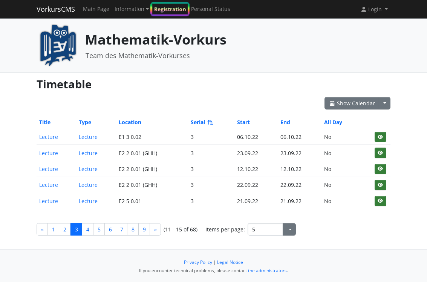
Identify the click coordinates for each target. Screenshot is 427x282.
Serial (201, 122)
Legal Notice (230, 262)
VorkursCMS (56, 9)
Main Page (96, 9)
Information (129, 9)
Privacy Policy (198, 262)
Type (85, 122)
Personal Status (210, 9)
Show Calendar (352, 103)
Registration (169, 9)
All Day (333, 122)
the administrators (267, 270)
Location (130, 122)
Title (45, 122)
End (285, 122)
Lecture (48, 136)
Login (372, 9)
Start (243, 122)
